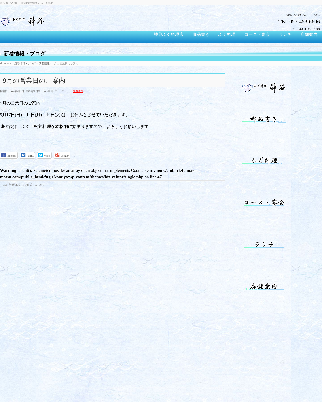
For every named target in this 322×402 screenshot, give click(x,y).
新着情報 (78, 91)
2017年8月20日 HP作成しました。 (23, 184)
